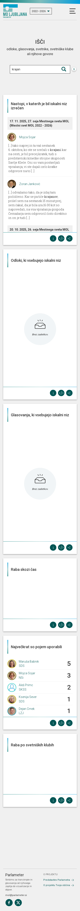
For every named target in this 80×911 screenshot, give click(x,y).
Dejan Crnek (27, 708)
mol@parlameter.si (16, 895)
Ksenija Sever (28, 697)
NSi (21, 677)
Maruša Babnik (29, 661)
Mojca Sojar (27, 137)
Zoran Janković (29, 184)
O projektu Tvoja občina (56, 885)
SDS (22, 665)
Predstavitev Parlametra (56, 880)
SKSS (22, 689)
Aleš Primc (26, 685)
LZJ (21, 713)
